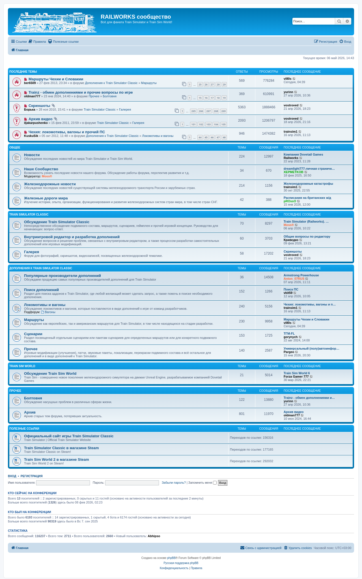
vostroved (291, 105)
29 (224, 84)
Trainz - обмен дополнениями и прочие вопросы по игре (81, 92)
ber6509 (30, 83)
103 (208, 124)
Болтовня (110, 96)
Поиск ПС (291, 289)
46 (212, 137)
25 (200, 84)
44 (200, 137)
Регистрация (32, 476)
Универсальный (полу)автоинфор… (311, 348)
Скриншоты (39, 106)
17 (212, 98)
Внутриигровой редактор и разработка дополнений (72, 237)
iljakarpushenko (36, 122)
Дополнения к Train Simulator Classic (111, 83)
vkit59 (288, 292)
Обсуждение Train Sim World (50, 373)
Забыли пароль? (174, 482)
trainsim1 (291, 131)
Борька (29, 109)
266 (201, 111)
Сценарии (33, 334)
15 (200, 98)
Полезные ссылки (24, 428)
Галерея (125, 109)
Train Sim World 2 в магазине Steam (56, 459)
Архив (30, 412)
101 (193, 124)
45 (206, 137)
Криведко (291, 240)
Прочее (94, 96)
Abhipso (154, 536)
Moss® (47, 176)
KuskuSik (31, 135)
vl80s (288, 78)
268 (216, 111)
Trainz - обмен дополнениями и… (309, 397)
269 (223, 111)
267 (208, 111)
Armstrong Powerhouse (301, 275)
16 (206, 98)
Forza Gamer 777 (296, 376)
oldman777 (32, 96)
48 (224, 137)
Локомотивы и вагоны (157, 135)
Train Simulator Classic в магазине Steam (61, 448)
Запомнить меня (202, 482)
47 (218, 137)
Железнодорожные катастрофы (308, 183)
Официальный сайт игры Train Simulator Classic (68, 436)
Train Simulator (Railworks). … (306, 221)
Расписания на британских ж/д (307, 197)
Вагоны (48, 312)
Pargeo (289, 352)
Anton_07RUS (294, 278)
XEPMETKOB (293, 172)
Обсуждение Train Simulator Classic (56, 222)
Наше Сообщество (41, 169)
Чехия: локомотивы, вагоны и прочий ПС (67, 132)
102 (201, 124)
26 (206, 84)
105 (223, 124)
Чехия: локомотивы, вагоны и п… (310, 304)
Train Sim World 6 (297, 373)
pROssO (290, 201)
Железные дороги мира (46, 198)
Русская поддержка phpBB (180, 563)
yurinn (288, 92)
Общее (14, 147)
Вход (12, 476)
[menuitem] (37, 41)
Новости (32, 155)
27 (212, 84)
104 (216, 124)
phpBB (171, 557)
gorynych (291, 337)
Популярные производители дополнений (62, 276)
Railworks (291, 158)
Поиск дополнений (41, 290)
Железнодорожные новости (50, 184)
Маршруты (149, 83)
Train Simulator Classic (100, 109)
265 (193, 111)
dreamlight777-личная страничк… (309, 168)
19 (224, 98)
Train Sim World (22, 366)
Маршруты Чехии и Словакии (56, 79)
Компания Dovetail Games (303, 154)
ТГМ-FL (289, 333)
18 (218, 98)
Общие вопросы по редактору (307, 236)
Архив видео (41, 119)
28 (218, 84)
